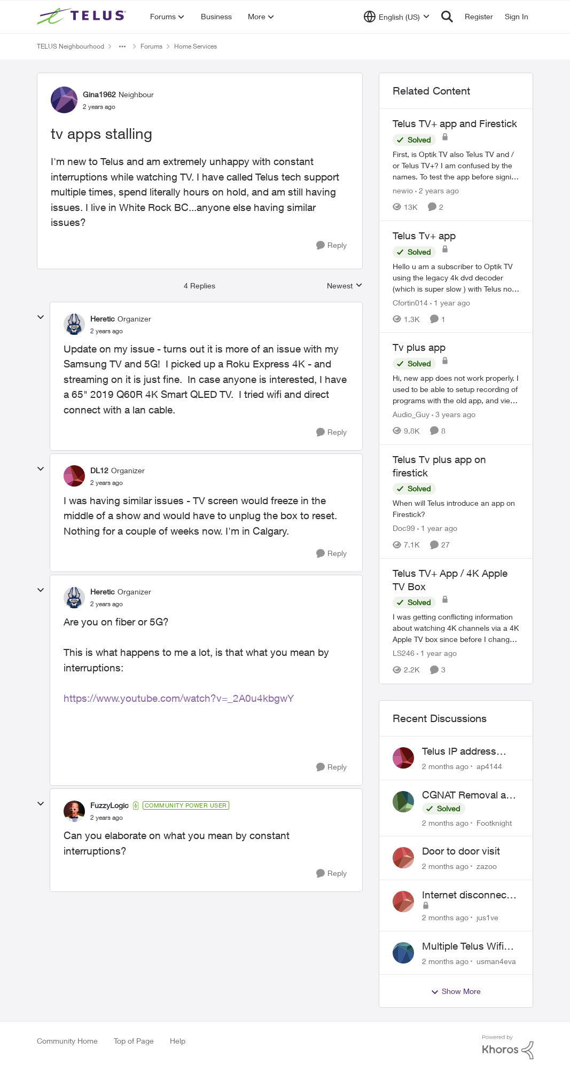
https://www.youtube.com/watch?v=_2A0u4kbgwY (179, 698)
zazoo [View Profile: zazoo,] (487, 866)
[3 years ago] (453, 414)
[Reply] (331, 245)
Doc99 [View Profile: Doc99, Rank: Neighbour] (404, 527)
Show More (456, 991)
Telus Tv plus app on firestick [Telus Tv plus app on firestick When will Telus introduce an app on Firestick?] (439, 466)
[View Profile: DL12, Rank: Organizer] (74, 476)
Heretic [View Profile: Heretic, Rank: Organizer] (102, 318)
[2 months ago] (445, 766)
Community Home (67, 1040)
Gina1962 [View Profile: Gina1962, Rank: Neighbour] (99, 94)
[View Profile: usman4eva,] (403, 953)
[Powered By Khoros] (508, 1047)
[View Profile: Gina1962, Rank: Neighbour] (64, 100)
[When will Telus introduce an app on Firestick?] (456, 508)
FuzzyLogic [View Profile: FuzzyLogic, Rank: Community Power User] (109, 805)
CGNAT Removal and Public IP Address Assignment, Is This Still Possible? (470, 795)
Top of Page (134, 1040)
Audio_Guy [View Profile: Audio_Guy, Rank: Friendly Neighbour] (411, 414)
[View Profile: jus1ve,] (403, 901)
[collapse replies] (40, 317)
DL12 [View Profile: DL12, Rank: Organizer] (99, 470)
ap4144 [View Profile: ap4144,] (489, 766)
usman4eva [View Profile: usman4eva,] (496, 960)
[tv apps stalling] (106, 331)
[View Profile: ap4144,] (403, 758)
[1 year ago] (450, 302)
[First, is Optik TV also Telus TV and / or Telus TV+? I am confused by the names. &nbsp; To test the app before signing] (456, 165)
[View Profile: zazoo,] (403, 857)
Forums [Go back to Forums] (151, 46)
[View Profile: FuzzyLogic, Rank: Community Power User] (74, 811)
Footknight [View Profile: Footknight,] (494, 822)
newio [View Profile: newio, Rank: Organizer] (403, 190)
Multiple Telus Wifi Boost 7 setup (463, 946)
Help (177, 1040)
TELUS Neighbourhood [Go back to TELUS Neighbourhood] (70, 46)
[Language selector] (396, 16)
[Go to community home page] (83, 16)
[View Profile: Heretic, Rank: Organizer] (74, 324)
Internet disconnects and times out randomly (468, 895)
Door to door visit (461, 851)
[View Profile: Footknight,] (403, 801)
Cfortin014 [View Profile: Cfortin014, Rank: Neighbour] (410, 302)
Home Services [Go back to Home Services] (195, 46)
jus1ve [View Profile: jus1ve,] (487, 917)
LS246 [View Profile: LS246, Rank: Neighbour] (404, 653)
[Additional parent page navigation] (122, 46)
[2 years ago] (437, 190)
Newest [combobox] (345, 286)
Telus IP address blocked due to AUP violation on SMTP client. (467, 751)
